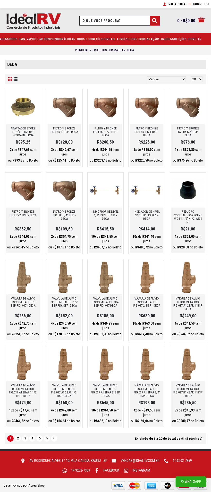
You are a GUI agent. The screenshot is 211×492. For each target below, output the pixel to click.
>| (54, 438)
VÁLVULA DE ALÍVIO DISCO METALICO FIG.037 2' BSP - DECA (146, 302)
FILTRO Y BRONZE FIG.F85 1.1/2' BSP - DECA (105, 132)
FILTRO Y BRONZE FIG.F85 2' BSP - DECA (22, 213)
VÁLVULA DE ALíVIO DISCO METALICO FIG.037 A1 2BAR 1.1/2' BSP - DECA (23, 390)
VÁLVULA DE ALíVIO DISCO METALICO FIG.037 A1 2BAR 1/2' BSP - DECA (64, 390)
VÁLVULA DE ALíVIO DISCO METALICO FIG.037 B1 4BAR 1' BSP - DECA (188, 390)
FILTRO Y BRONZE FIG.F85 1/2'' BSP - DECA (188, 132)
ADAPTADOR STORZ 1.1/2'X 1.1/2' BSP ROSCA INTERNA (23, 132)
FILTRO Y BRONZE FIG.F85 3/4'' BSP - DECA (64, 215)
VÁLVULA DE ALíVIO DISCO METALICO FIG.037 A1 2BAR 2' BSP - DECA (105, 390)
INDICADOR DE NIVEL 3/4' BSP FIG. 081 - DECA (147, 215)
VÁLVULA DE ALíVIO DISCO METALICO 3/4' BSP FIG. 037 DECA (105, 302)
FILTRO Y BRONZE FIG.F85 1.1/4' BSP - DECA (147, 132)
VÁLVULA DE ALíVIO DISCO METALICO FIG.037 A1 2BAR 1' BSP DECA (188, 304)
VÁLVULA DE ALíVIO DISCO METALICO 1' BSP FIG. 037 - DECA (23, 302)
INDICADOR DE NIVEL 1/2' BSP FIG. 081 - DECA (105, 215)
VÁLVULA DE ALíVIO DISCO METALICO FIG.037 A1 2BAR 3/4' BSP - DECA (147, 390)
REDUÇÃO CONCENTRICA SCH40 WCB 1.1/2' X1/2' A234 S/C (188, 217)
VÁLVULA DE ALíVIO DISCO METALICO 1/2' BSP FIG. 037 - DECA (64, 302)
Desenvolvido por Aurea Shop (24, 485)
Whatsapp (191, 482)
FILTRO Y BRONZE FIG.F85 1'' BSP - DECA (64, 130)
